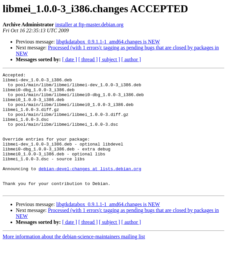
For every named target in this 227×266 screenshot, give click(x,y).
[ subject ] (109, 59)
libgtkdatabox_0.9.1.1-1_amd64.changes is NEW (108, 41)
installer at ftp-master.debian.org (89, 24)
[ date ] (69, 59)
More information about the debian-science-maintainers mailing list (74, 260)
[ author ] (131, 59)
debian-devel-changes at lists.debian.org (89, 188)
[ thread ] (88, 59)
